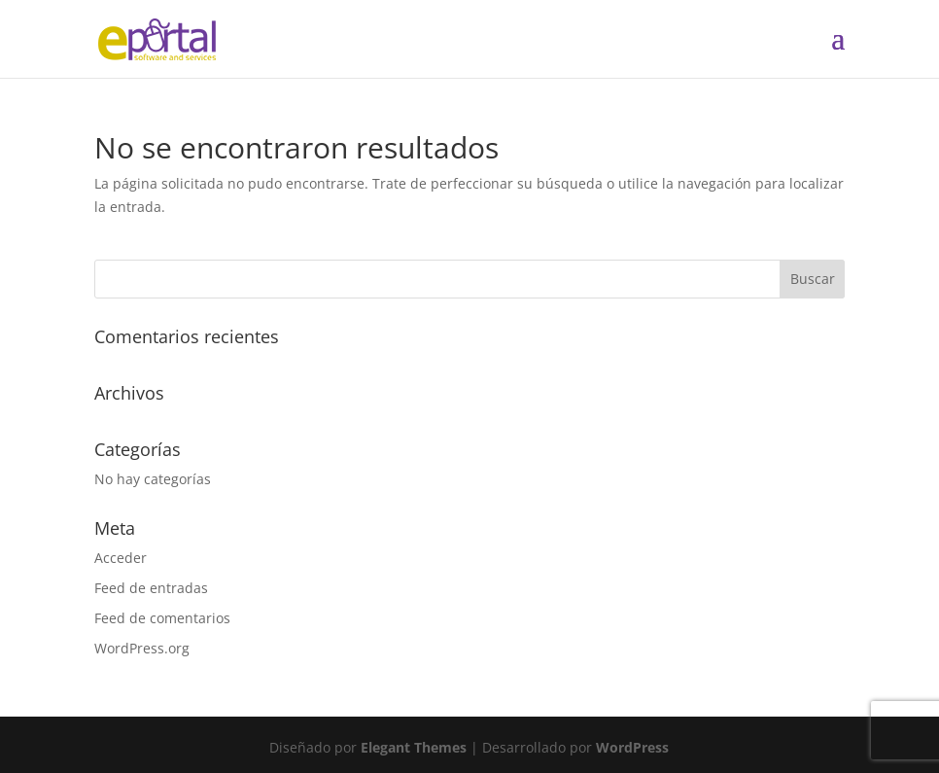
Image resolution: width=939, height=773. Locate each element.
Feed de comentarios (162, 618)
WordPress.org (142, 648)
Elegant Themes (414, 747)
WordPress (632, 747)
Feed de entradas (151, 588)
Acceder (120, 557)
